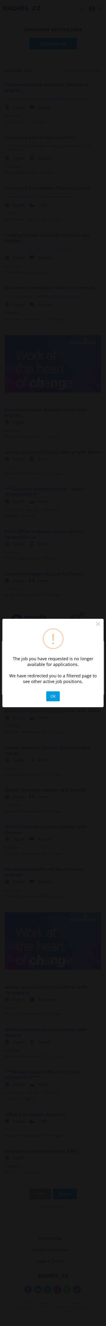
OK (53, 696)
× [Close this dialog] (98, 624)
